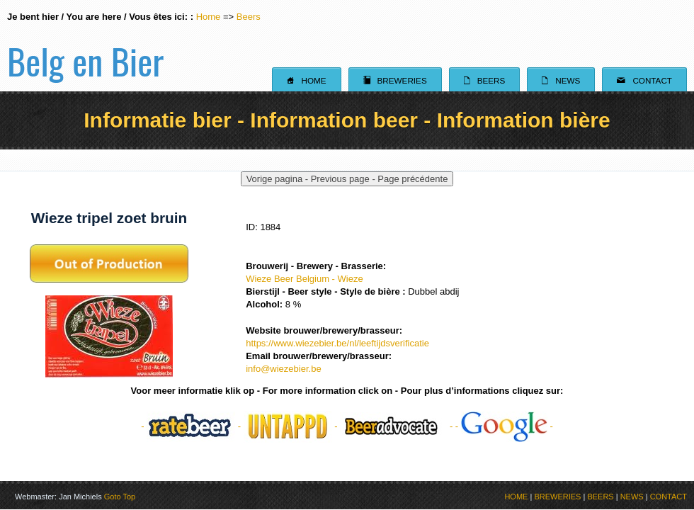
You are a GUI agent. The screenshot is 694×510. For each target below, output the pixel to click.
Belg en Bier (85, 45)
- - (192, 426)
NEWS (632, 496)
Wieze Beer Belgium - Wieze (304, 278)
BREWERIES (557, 496)
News (561, 80)
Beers (249, 16)
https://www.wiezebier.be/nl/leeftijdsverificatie (337, 343)
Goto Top (119, 496)
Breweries (395, 80)
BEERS (600, 496)
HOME (516, 496)
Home (208, 16)
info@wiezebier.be (283, 368)
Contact (644, 80)
